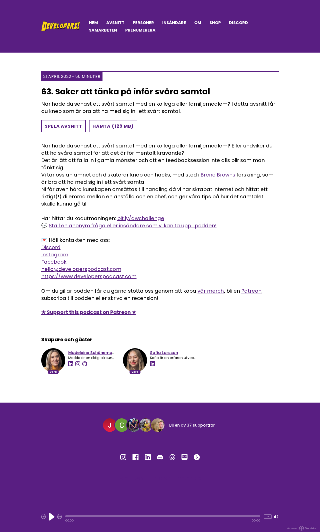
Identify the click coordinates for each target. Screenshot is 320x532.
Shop (215, 23)
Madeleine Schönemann (92, 353)
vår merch (211, 290)
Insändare (174, 23)
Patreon (251, 290)
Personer (143, 23)
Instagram (54, 254)
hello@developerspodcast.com (81, 269)
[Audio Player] (160, 519)
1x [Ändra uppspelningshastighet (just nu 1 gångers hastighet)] (267, 516)
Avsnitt (115, 23)
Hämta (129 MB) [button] (113, 126)
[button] (162, 516)
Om (197, 23)
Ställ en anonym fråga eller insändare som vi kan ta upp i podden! (132, 225)
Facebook (53, 261)
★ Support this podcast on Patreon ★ (88, 312)
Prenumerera (140, 30)
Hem (93, 23)
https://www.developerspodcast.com (88, 276)
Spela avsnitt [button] (63, 126)
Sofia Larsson (164, 353)
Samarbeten (103, 30)
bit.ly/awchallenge (140, 218)
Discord (238, 23)
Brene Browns (217, 174)
